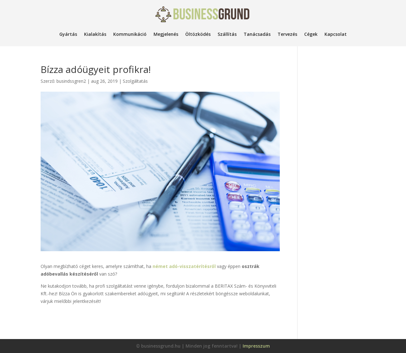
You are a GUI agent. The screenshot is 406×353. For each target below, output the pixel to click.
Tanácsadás (257, 34)
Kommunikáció (130, 34)
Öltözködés (198, 34)
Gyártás (68, 34)
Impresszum (256, 346)
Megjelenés (166, 34)
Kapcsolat (335, 34)
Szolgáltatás (135, 81)
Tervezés (287, 34)
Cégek (311, 34)
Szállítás (227, 34)
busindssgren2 (71, 81)
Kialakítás (95, 34)
